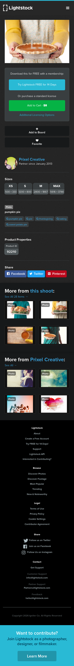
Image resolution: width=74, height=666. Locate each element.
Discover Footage (37, 479)
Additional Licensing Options (37, 115)
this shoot (41, 291)
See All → (11, 365)
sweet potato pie (16, 224)
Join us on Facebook (40, 546)
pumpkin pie (14, 218)
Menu (68, 8)
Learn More (37, 656)
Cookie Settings (37, 519)
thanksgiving (44, 218)
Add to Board (37, 131)
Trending (37, 489)
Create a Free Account (37, 438)
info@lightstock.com (37, 577)
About (37, 433)
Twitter (36, 273)
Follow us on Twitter (40, 540)
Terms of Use (37, 508)
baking (62, 218)
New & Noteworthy (37, 494)
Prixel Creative (32, 159)
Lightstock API (37, 454)
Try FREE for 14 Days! (37, 443)
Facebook (15, 273)
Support (37, 449)
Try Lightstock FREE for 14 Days (37, 85)
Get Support (37, 567)
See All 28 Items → (16, 297)
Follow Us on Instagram (39, 552)
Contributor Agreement (37, 524)
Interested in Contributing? (37, 459)
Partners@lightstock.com (37, 587)
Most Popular (37, 483)
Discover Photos (37, 473)
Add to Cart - (37, 105)
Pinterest (56, 273)
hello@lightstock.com (37, 598)
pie (29, 218)
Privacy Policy (37, 513)
